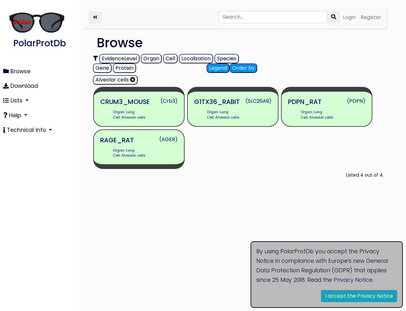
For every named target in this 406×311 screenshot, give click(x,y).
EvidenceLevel (119, 58)
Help (13, 115)
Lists (13, 100)
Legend (218, 68)
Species (226, 58)
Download (20, 86)
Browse (16, 71)
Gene (102, 68)
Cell (170, 58)
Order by (243, 68)
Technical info (25, 130)
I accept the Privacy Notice (359, 296)
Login (349, 17)
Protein (124, 68)
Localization (196, 58)
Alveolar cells (115, 79)
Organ (151, 58)
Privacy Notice (353, 280)
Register (371, 17)
